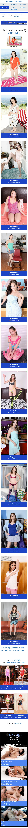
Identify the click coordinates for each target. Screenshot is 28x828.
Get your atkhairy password (14, 90)
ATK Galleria (14, 4)
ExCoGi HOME (14, 739)
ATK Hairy (5, 7)
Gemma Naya (21, 686)
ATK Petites (23, 7)
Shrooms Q (9, 784)
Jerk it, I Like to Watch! (6, 761)
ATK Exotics (23, 4)
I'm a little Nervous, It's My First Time (9, 801)
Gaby (7, 764)
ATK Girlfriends (14, 8)
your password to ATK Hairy (15, 662)
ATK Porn (4, 4)
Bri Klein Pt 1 (4, 822)
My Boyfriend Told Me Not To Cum (9, 781)
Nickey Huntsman (14, 88)
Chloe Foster (7, 686)
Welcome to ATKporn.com (14, 1)
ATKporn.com (18, 723)
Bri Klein (8, 825)
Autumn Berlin (7, 715)
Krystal (8, 804)
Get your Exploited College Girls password (14, 744)
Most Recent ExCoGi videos (14, 741)
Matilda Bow (21, 715)
